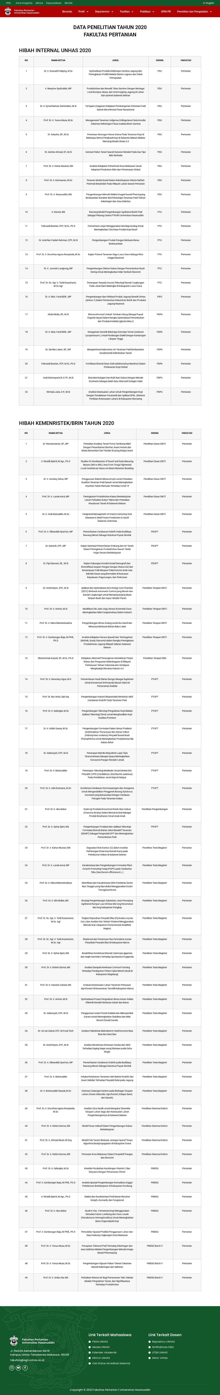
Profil (83, 12)
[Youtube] (18, 1367)
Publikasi (147, 12)
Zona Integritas (24, 3)
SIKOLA (39, 3)
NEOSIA (68, 3)
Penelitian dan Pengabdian (194, 12)
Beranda (67, 11)
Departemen (104, 12)
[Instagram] (11, 1367)
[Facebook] (25, 1367)
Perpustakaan (54, 3)
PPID (9, 3)
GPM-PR (166, 11)
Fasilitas (127, 12)
